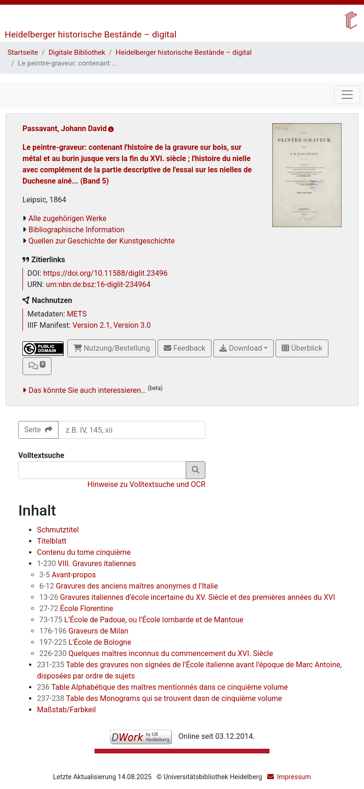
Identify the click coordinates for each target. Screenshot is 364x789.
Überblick (302, 348)
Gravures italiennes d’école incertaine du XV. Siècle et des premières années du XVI (187, 597)
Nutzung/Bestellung (111, 348)
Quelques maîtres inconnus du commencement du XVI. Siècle (156, 653)
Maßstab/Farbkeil (66, 709)
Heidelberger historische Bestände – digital (90, 34)
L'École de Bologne (85, 642)
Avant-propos (67, 574)
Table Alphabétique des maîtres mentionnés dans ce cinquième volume (162, 687)
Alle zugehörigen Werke (68, 218)
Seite (38, 429)
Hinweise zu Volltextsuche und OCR (146, 484)
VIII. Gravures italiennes (86, 563)
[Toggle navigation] (347, 94)
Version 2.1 (91, 325)
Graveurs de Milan (83, 631)
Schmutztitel (58, 529)
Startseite (22, 52)
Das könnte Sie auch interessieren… (87, 390)
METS (77, 314)
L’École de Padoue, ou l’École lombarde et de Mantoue (141, 619)
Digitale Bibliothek (77, 52)
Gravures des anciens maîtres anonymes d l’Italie (128, 586)
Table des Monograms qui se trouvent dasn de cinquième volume (159, 698)
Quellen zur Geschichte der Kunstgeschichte (102, 240)
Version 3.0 (132, 325)
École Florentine (76, 608)
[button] (36, 366)
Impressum (294, 777)
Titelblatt (51, 541)
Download (240, 348)
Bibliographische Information (76, 229)
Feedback (184, 348)
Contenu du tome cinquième (84, 552)
